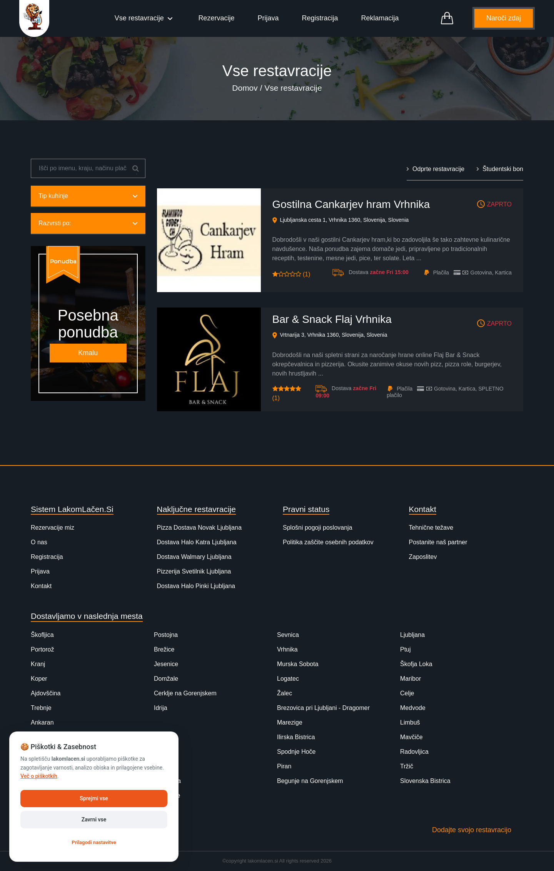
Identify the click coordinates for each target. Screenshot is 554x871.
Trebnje (41, 708)
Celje (407, 694)
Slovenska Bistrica (425, 781)
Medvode (413, 708)
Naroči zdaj (503, 18)
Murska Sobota (298, 665)
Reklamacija (380, 18)
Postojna (166, 635)
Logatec (288, 679)
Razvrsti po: (88, 224)
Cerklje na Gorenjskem (185, 694)
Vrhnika (287, 650)
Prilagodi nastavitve (94, 842)
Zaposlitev (423, 557)
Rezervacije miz (52, 528)
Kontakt (41, 586)
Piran (284, 767)
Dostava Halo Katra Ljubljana (197, 543)
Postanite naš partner (438, 543)
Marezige (289, 723)
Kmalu (88, 353)
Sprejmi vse (94, 798)
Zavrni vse (94, 819)
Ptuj (405, 650)
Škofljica (42, 635)
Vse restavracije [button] (140, 18)
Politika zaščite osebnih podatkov (328, 543)
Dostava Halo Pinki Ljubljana (196, 586)
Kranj (38, 665)
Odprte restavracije (435, 169)
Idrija (160, 708)
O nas (39, 543)
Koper (39, 679)
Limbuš (410, 723)
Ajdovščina (45, 694)
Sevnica (288, 635)
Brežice (164, 650)
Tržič (406, 767)
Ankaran (42, 723)
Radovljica (414, 752)
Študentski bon (500, 169)
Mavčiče (411, 738)
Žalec (284, 694)
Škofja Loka (416, 665)
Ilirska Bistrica (296, 738)
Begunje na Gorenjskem (310, 781)
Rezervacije (217, 18)
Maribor (410, 679)
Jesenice (166, 665)
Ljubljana (412, 635)
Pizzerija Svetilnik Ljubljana (194, 572)
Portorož (42, 650)
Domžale (166, 679)
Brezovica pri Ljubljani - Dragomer (323, 708)
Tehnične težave (431, 528)
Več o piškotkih (38, 776)
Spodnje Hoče (296, 752)
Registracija (320, 18)
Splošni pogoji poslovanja (317, 528)
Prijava (268, 18)
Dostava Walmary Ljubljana (194, 557)
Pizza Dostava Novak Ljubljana (199, 528)
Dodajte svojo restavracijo (471, 830)
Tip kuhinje (88, 196)
